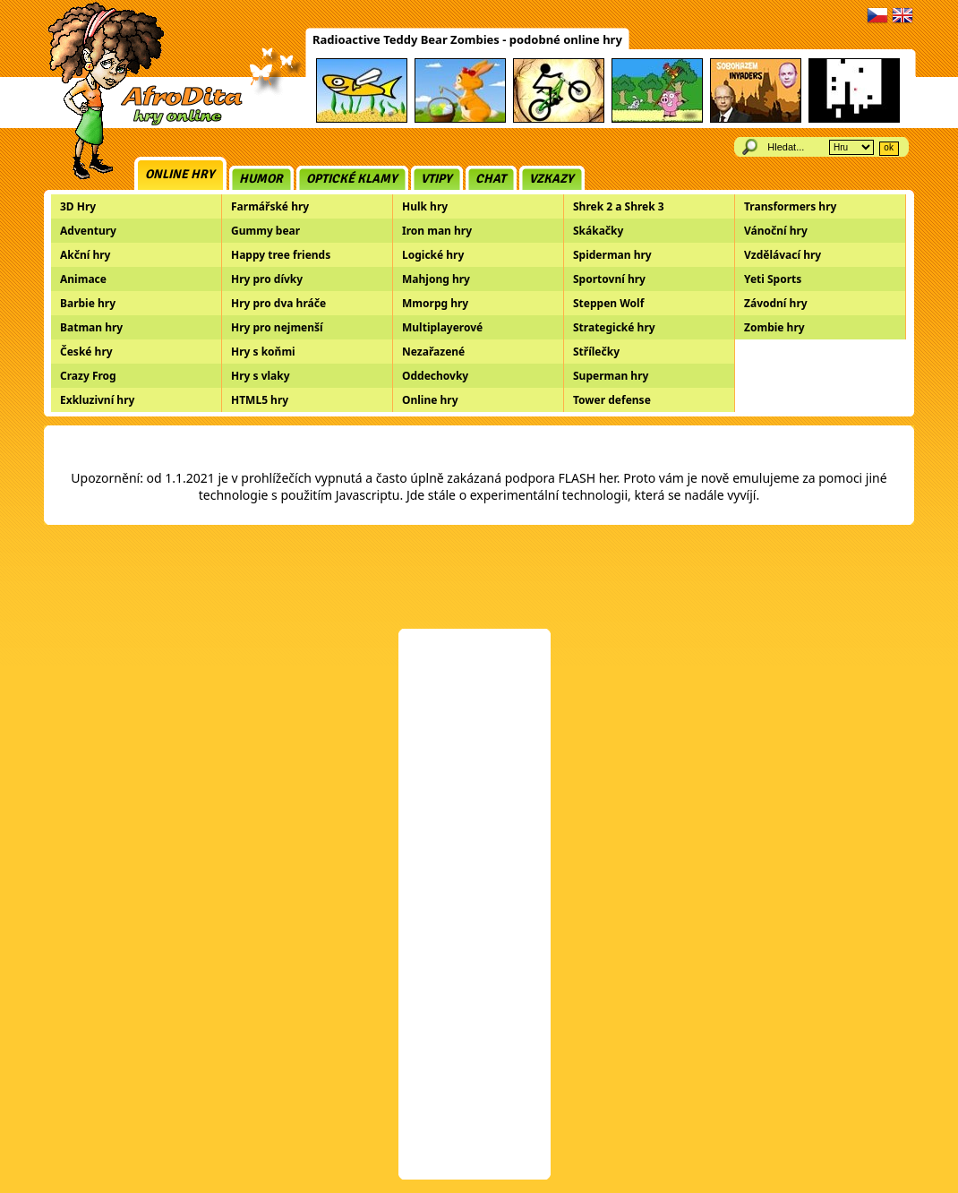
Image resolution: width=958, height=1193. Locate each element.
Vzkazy (551, 178)
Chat (490, 178)
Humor (261, 178)
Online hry (180, 174)
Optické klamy (352, 178)
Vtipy (436, 178)
